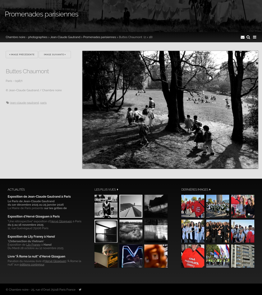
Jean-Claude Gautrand (65, 37)
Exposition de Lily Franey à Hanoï (31, 236)
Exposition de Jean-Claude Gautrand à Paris (39, 196)
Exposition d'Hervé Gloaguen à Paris (34, 216)
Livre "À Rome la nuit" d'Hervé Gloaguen (36, 256)
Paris (43, 102)
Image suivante (55, 54)
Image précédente (22, 54)
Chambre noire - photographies (26, 37)
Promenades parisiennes (99, 37)
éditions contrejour (32, 264)
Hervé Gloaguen (61, 221)
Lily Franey (33, 244)
